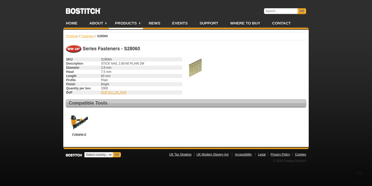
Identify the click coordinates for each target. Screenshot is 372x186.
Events (180, 23)
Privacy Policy (280, 154)
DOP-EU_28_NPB (113, 92)
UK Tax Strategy (180, 154)
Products (126, 23)
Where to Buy (245, 23)
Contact (281, 23)
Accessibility (243, 154)
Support (209, 23)
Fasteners (87, 36)
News (154, 23)
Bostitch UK (83, 9)
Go (301, 11)
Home (72, 23)
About (96, 23)
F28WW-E (79, 124)
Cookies (300, 154)
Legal (262, 154)
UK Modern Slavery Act (213, 154)
